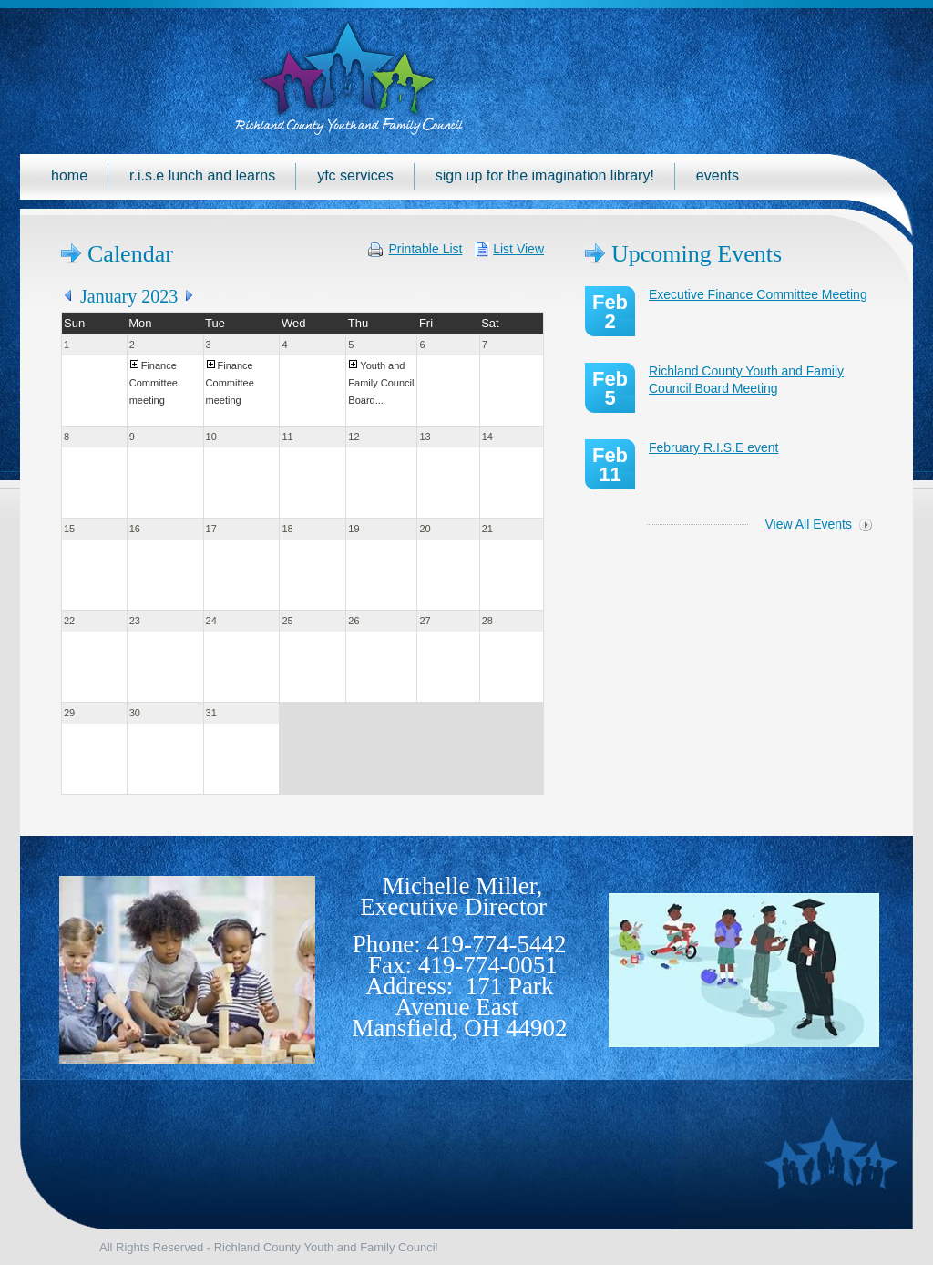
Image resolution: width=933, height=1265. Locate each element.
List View (518, 249)
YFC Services (355, 175)
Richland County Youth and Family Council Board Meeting (746, 380)
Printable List (426, 249)
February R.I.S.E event (713, 447)
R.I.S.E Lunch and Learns (202, 175)
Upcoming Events (696, 254)
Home (69, 175)
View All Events (808, 524)
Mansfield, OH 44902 (459, 1028)
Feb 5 (610, 388)
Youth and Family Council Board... (381, 383)
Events (717, 175)
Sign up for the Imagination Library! (545, 175)
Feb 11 (610, 465)
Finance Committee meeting (153, 383)
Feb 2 (610, 312)
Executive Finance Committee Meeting (758, 294)
